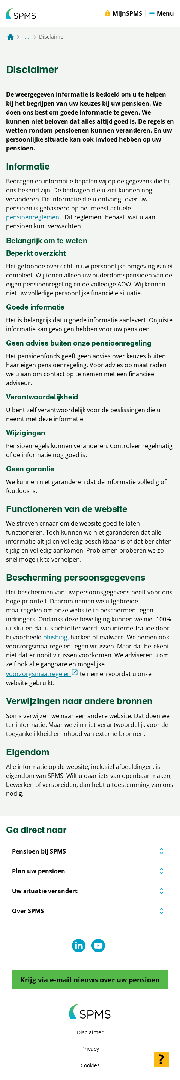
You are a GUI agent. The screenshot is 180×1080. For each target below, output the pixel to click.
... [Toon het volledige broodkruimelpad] (27, 36)
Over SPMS (28, 911)
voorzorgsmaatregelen (42, 673)
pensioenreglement (34, 217)
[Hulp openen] (161, 1059)
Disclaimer (90, 1032)
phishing (55, 637)
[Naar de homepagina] (10, 36)
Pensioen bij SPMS (39, 851)
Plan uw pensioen (38, 871)
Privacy (90, 1048)
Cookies (90, 1065)
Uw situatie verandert (45, 891)
